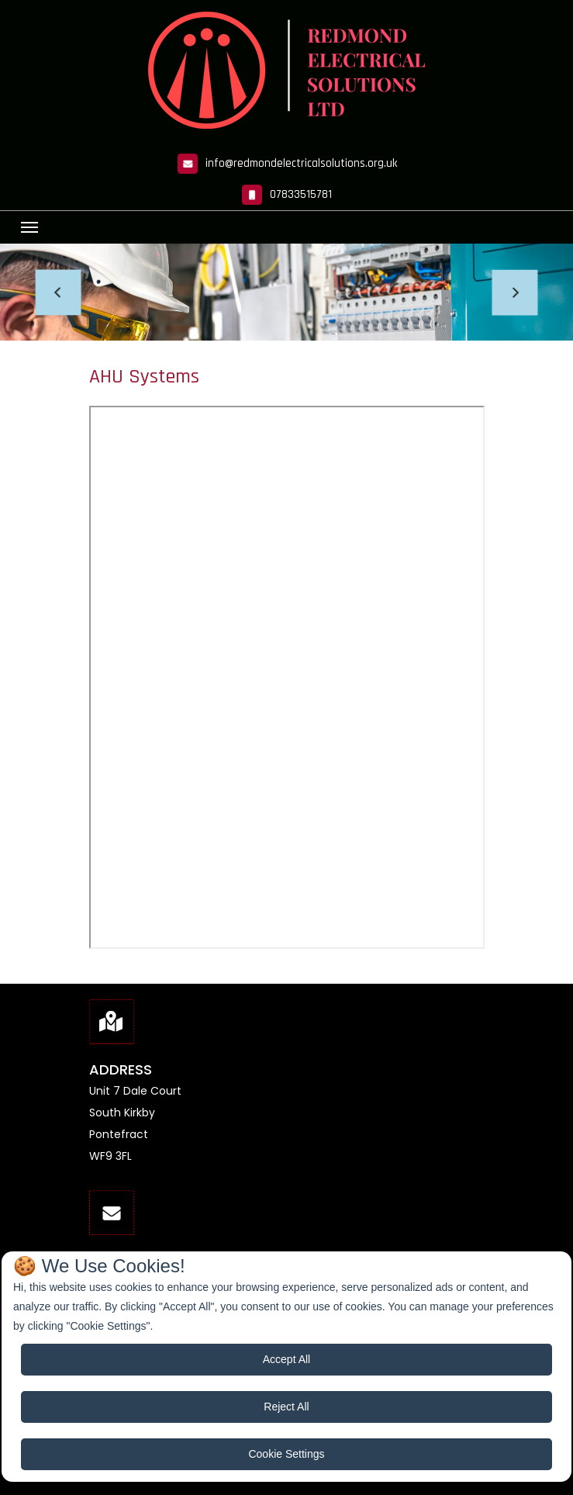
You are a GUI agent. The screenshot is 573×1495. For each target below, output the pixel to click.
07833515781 (301, 194)
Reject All (286, 1406)
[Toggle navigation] (29, 227)
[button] (59, 292)
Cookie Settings (286, 1454)
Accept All (286, 1359)
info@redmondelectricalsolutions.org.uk (301, 163)
